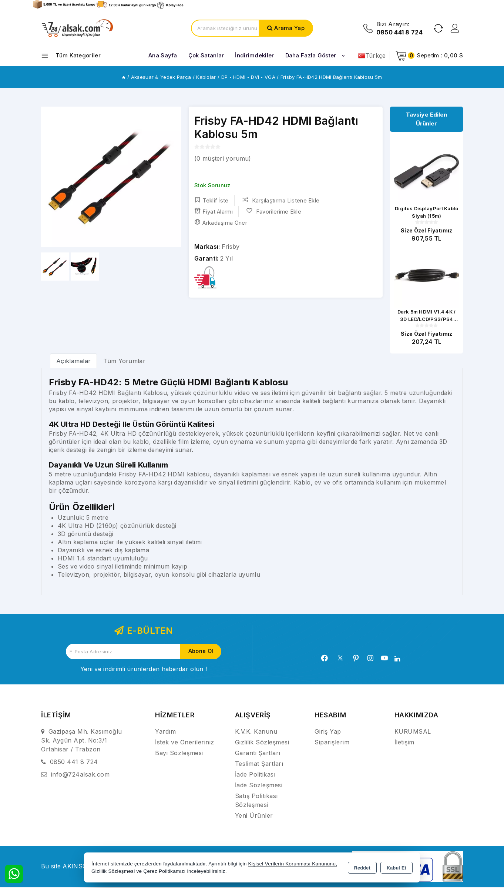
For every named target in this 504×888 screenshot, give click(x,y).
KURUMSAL (412, 732)
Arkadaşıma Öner (221, 222)
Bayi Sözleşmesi (179, 754)
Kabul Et (396, 868)
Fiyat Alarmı (213, 211)
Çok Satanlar (206, 55)
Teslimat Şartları (259, 764)
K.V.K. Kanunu (256, 732)
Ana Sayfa (162, 55)
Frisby (231, 246)
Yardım (165, 732)
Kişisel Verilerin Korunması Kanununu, (292, 864)
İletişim (404, 743)
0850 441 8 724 (74, 763)
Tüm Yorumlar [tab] (124, 362)
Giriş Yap (328, 732)
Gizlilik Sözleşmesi (262, 743)
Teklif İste (211, 200)
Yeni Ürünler (254, 816)
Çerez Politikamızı (164, 871)
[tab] (73, 362)
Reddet (362, 868)
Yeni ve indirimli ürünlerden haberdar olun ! (143, 670)
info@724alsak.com (80, 775)
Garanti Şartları (257, 754)
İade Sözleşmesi (259, 786)
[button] (173, 177)
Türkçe (372, 55)
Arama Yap (289, 27)
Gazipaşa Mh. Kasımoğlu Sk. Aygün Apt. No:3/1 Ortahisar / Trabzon (81, 741)
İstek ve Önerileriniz (184, 743)
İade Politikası (255, 775)
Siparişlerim (332, 743)
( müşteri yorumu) (222, 158)
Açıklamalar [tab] (73, 362)
